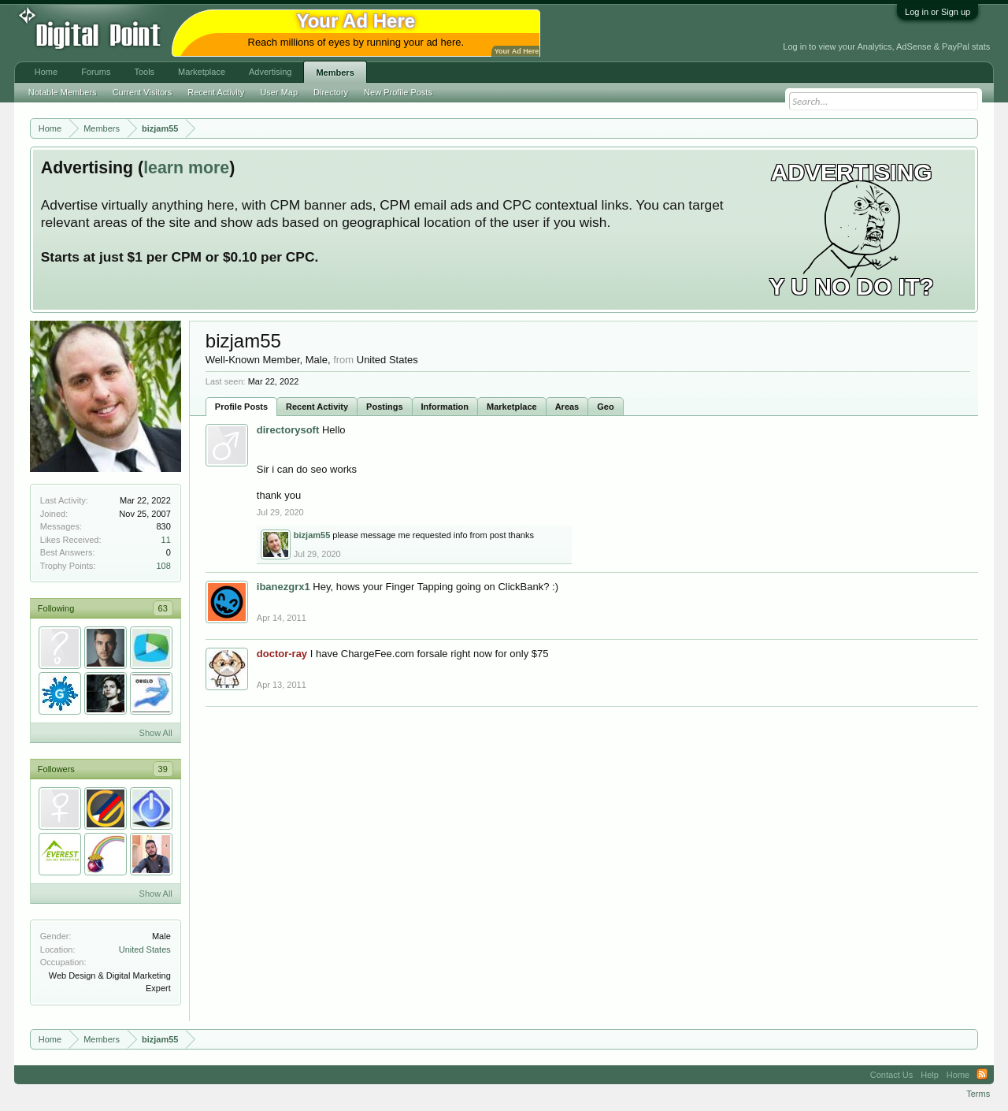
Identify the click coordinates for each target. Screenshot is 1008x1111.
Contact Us (891, 1074)
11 (166, 539)
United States (145, 949)
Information (445, 406)
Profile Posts (241, 406)
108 (163, 565)
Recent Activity (317, 406)
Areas (567, 406)
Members (335, 72)
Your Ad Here (517, 51)
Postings (384, 406)
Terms (978, 1093)
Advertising (270, 71)
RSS (982, 1074)
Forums (95, 71)
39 (163, 769)
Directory (330, 92)
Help (930, 1074)
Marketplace (512, 406)
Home (46, 71)
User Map (279, 92)
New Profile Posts (398, 92)
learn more (186, 167)
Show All (155, 733)
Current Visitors (142, 92)
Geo (605, 406)
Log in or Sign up (937, 12)
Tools (144, 71)
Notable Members (62, 92)
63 (163, 608)
